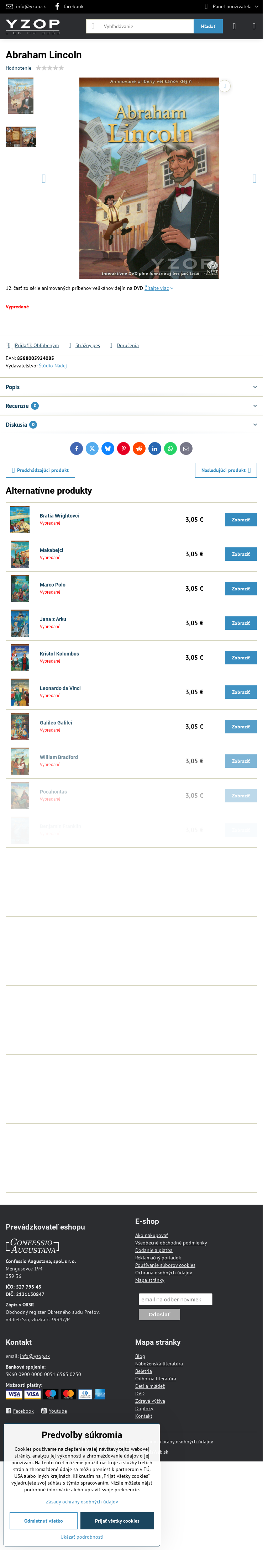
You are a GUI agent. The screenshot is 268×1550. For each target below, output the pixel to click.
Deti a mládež (150, 1386)
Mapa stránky (149, 1280)
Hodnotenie (18, 68)
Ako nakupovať (151, 1235)
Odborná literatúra (155, 1378)
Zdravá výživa (150, 1401)
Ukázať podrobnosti (82, 1537)
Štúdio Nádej (53, 365)
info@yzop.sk (35, 1356)
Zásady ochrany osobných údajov (177, 1441)
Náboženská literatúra (159, 1363)
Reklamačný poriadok (158, 1257)
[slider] (50, 68)
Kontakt (143, 1416)
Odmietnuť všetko (43, 1521)
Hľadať (208, 26)
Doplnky (144, 1408)
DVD (139, 1393)
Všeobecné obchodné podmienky (171, 1243)
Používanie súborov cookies (165, 1265)
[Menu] (254, 26)
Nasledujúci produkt (226, 470)
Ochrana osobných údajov (163, 1272)
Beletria (143, 1371)
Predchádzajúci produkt (40, 470)
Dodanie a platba (154, 1250)
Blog (140, 1356)
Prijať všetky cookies (117, 1521)
